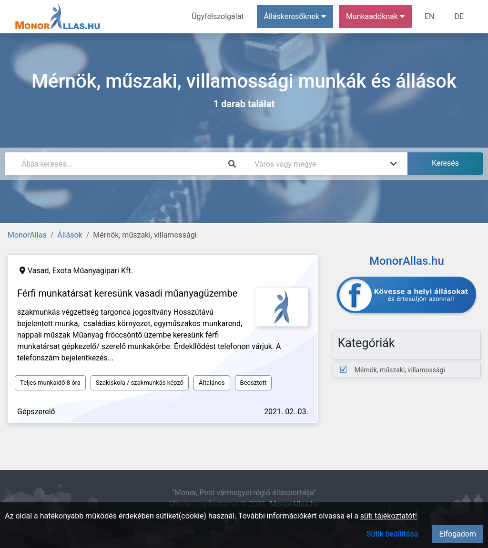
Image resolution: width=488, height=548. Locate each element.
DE (459, 16)
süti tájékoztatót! (388, 515)
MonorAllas (27, 234)
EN (430, 16)
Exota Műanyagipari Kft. (92, 270)
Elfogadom (457, 533)
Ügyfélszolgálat (218, 16)
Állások (69, 234)
